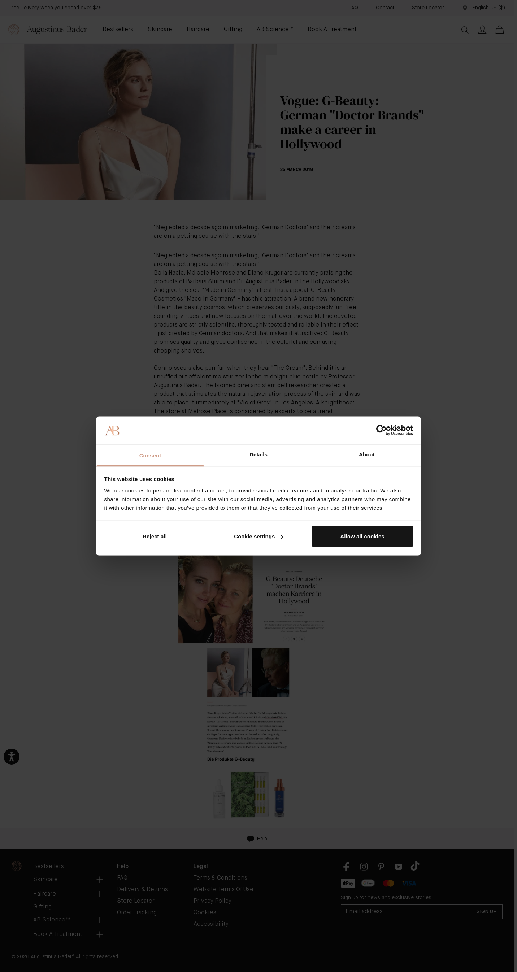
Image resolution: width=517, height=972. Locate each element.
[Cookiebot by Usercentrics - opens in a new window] (381, 430)
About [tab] (367, 454)
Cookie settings (258, 536)
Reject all (155, 536)
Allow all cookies (362, 536)
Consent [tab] (150, 455)
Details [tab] (258, 454)
